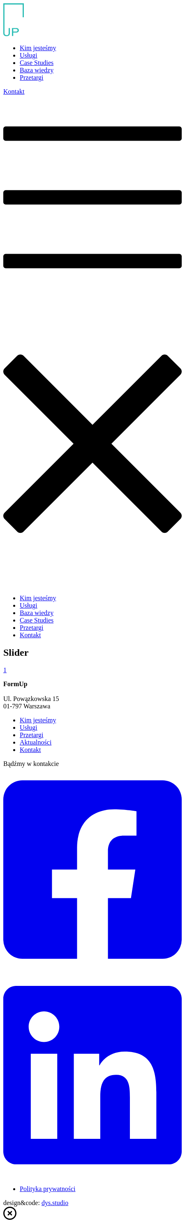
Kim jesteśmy (38, 47)
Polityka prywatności (48, 1188)
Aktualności (35, 742)
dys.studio (55, 1202)
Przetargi (31, 77)
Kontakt (14, 91)
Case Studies (36, 62)
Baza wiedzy (36, 70)
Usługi (28, 55)
